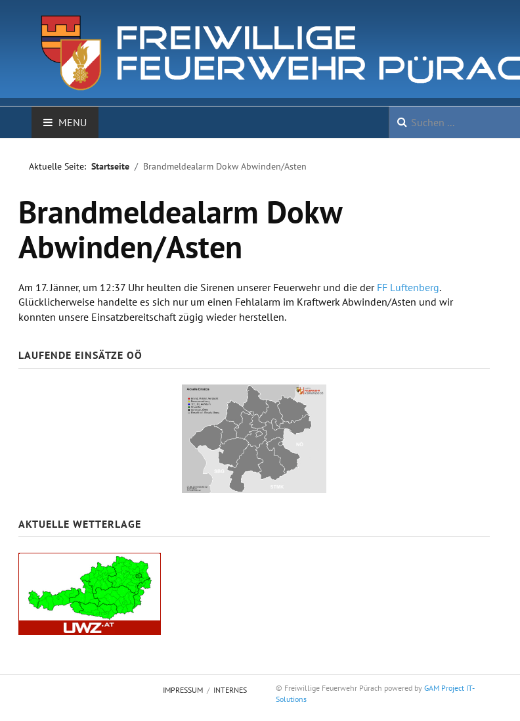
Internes (230, 690)
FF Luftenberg (408, 287)
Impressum (183, 690)
